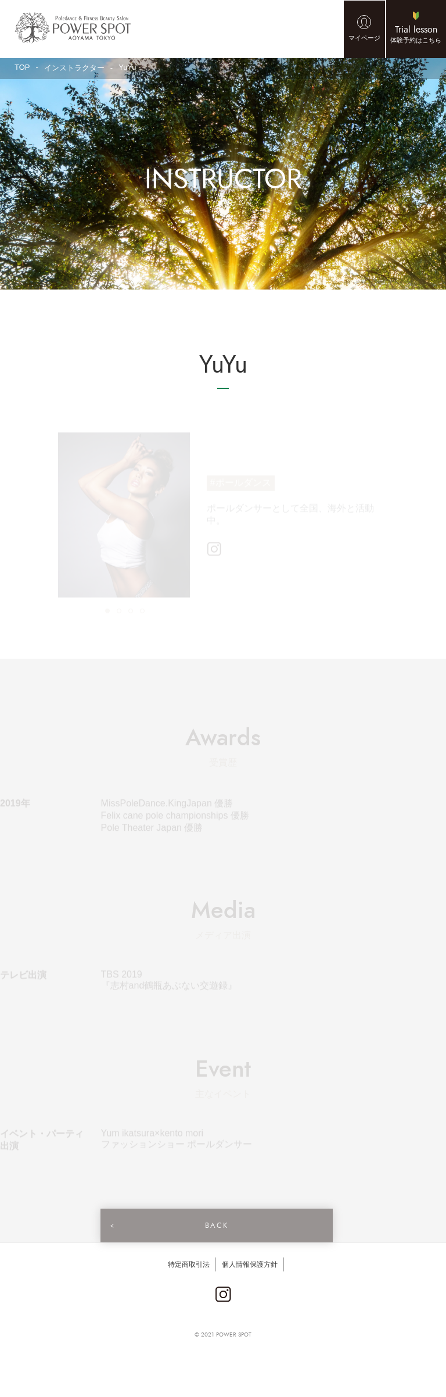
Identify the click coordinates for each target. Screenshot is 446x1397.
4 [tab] (141, 612)
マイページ (364, 37)
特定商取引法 (189, 1264)
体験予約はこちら (415, 33)
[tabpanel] (124, 516)
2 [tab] (118, 612)
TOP (22, 67)
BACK (214, 1225)
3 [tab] (130, 612)
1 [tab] (107, 612)
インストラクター (74, 67)
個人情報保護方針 (250, 1264)
